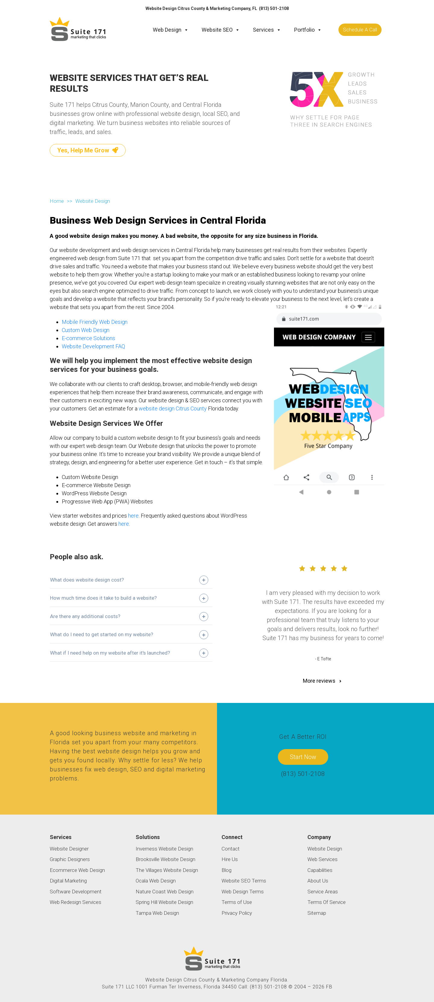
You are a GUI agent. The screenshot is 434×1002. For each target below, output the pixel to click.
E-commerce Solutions (88, 338)
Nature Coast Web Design (164, 891)
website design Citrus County (173, 408)
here (133, 515)
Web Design (171, 30)
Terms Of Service (326, 902)
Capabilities (319, 870)
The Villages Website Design (167, 870)
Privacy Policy (237, 913)
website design (119, 751)
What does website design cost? (87, 579)
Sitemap (316, 913)
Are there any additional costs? (85, 616)
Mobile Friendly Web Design (94, 322)
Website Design (324, 848)
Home (57, 201)
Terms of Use (237, 902)
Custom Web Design (85, 330)
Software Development (76, 891)
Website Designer (69, 848)
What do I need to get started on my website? (101, 634)
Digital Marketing (68, 881)
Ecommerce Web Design (77, 870)
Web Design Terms (243, 891)
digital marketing (181, 769)
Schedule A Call (360, 29)
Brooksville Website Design (165, 859)
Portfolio (308, 30)
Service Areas (322, 891)
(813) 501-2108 (274, 8)
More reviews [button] (323, 681)
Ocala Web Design (156, 881)
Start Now (303, 756)
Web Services (322, 859)
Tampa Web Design (157, 913)
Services (267, 30)
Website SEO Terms (244, 881)
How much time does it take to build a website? (103, 598)
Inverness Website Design (164, 848)
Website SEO (221, 30)
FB (329, 986)
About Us (317, 881)
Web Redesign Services (75, 902)
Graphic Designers (70, 859)
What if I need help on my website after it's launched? (110, 652)
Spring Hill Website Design (164, 902)
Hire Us (230, 859)
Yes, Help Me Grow (87, 150)
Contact (231, 848)
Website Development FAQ (93, 346)
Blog (226, 870)
